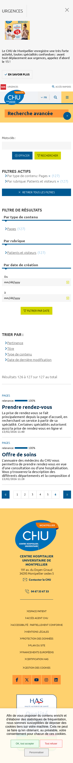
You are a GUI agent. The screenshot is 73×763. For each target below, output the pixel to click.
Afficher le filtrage (67, 116)
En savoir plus (19, 74)
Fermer (67, 10)
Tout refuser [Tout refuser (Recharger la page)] (51, 743)
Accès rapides (61, 87)
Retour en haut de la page (67, 506)
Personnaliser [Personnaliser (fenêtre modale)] (36, 752)
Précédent (6, 494)
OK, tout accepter (25, 743)
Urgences (9, 87)
